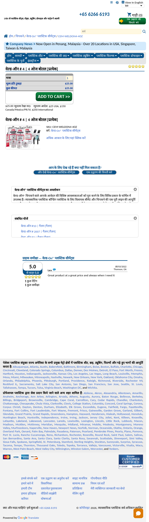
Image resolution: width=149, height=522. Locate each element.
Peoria (119, 431)
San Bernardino (12, 438)
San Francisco (96, 384)
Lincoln (99, 421)
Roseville (88, 435)
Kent (116, 417)
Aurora (96, 396)
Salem (128, 435)
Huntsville (33, 417)
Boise (96, 366)
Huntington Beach (14, 417)
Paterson (75, 431)
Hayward (84, 414)
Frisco (83, 410)
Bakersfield (55, 366)
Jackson (83, 417)
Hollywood (123, 414)
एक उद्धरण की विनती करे (99, 172)
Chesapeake (27, 403)
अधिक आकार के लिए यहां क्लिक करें (66, 138)
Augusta (84, 396)
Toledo (61, 445)
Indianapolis (34, 373)
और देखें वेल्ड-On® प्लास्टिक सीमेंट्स (56, 172)
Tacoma (7, 445)
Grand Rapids (41, 414)
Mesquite (60, 424)
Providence (78, 380)
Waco (139, 445)
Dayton (27, 407)
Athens (73, 396)
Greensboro (58, 414)
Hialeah (110, 414)
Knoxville (137, 417)
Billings (7, 400)
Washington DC (72, 387)
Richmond (104, 380)
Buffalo (115, 366)
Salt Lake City (44, 384)
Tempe (18, 445)
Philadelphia (22, 380)
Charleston (135, 400)
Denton (37, 407)
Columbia (97, 403)
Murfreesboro (19, 428)
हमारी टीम (26, 488)
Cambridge (51, 400)
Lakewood (35, 421)
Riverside (118, 380)
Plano (127, 431)
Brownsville (35, 400)
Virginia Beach (53, 387)
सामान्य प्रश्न (78, 483)
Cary (93, 400)
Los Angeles (81, 373)
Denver (78, 370)
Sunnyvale (113, 442)
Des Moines (91, 370)
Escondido (89, 407)
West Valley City (44, 449)
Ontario (127, 428)
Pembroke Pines (103, 431)
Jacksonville (50, 373)
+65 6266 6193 (94, 14)
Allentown (124, 393)
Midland (73, 424)
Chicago (137, 366)
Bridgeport (20, 400)
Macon (138, 421)
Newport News (67, 428)
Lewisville (73, 421)
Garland (127, 410)
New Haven (50, 428)
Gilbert (138, 410)
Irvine (64, 417)
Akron (98, 393)
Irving (73, 417)
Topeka (71, 445)
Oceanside (106, 428)
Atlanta (34, 366)
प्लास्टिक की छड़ (59, 55)
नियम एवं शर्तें (98, 483)
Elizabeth (61, 407)
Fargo (123, 407)
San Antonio (63, 384)
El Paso (113, 370)
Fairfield (113, 407)
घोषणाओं (46, 499)
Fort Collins (22, 410)
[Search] (111, 31)
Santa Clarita (61, 438)
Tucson (31, 387)
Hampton (72, 414)
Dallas (68, 370)
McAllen (20, 424)
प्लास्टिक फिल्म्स (106, 55)
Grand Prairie (23, 414)
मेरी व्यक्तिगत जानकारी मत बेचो (108, 488)
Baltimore (69, 366)
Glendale (8, 414)
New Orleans (81, 377)
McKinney (33, 424)
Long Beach (110, 373)
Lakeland (21, 421)
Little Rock (112, 421)
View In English (132, 2)
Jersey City (96, 417)
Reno (50, 435)
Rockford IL (10, 384)
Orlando (8, 380)
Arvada (63, 396)
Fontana (8, 410)
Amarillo (137, 393)
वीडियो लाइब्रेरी (48, 493)
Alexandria (110, 393)
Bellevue (125, 396)
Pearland (87, 431)
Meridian (46, 424)
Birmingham (84, 366)
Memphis (136, 373)
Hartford (8, 373)
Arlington (51, 396)
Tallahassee (9, 387)
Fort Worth (126, 370)
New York (96, 377)
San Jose (113, 384)
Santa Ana (30, 438)
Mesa (6, 377)
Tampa (22, 387)
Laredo (61, 421)
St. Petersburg (51, 442)
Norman (93, 428)
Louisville (123, 373)
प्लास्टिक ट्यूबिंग (83, 55)
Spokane (22, 442)
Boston (105, 366)
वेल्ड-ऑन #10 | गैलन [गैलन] (36, 226)
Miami (15, 377)
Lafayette (8, 421)
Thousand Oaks (45, 445)
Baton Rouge (110, 396)
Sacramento (26, 384)
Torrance (82, 445)
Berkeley (137, 396)
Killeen (125, 417)
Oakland (108, 377)
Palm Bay (37, 431)
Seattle (125, 384)
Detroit (103, 370)
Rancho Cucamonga (33, 435)
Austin (44, 366)
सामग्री (19, 55)
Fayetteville (135, 407)
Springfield (35, 442)
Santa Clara (45, 438)
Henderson (98, 414)
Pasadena (62, 431)
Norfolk (82, 428)
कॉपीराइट (84, 508)
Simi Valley (135, 438)
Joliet (108, 417)
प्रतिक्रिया (77, 488)
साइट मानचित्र (79, 478)
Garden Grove (112, 410)
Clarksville (56, 403)
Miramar (85, 424)
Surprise (125, 442)
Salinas (138, 435)
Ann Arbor (37, 396)
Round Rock (102, 435)
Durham (49, 407)
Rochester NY (134, 380)
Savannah (92, 438)
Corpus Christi (11, 407)
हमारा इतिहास (28, 493)
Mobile (96, 424)
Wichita (92, 387)
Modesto (108, 424)
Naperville (35, 428)
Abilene (88, 393)
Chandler (122, 400)
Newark (67, 377)
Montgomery (123, 424)
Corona (138, 403)
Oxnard (26, 431)
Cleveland (22, 370)
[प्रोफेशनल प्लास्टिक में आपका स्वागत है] (37, 15)
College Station (81, 403)
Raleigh (91, 380)
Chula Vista (42, 403)
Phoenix (37, 380)
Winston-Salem (80, 449)
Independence (49, 417)
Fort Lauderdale (40, 410)
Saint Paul (117, 435)
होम (9, 55)
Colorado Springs (39, 370)
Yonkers (113, 449)
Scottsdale (106, 438)
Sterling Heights (83, 442)
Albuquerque (20, 366)
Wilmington (62, 449)
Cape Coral (67, 400)
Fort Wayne (59, 410)
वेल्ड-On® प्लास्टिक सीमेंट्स (65, 130)
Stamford (67, 442)
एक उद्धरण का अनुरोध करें (55, 478)
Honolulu (136, 414)
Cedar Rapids (106, 400)
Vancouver (105, 445)
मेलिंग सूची (78, 493)
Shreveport (120, 438)
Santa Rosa (78, 438)
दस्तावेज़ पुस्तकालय (51, 488)
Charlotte (126, 366)
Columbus (57, 370)
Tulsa (40, 387)
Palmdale (49, 431)
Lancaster (49, 421)
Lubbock (127, 421)
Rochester (75, 435)
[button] (138, 513)
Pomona (137, 431)
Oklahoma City (123, 377)
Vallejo (93, 445)
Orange (138, 428)
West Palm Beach (23, 449)
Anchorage (22, 396)
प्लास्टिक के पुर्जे (15, 60)
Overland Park (11, 431)
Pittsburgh (50, 380)
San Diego (79, 384)
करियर (24, 499)
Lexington (87, 421)
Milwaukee (26, 377)
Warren (7, 449)
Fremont (73, 410)
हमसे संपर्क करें (29, 478)
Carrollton (82, 400)
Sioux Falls (9, 442)
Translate (28, 517)
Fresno (138, 370)
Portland (64, 380)
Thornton (29, 445)
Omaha (138, 377)
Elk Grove (75, 407)
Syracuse (137, 442)
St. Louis (137, 384)
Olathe (117, 428)
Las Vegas (95, 373)
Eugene (101, 407)
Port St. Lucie (11, 435)
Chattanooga (10, 403)
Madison (8, 424)
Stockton (100, 442)
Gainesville (95, 410)
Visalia (130, 445)
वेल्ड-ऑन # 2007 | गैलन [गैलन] (38, 231)
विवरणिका (46, 483)
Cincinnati (9, 370)
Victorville (119, 445)
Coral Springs (124, 403)
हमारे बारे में (27, 483)
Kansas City (65, 373)
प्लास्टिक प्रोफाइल (131, 55)
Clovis (67, 403)
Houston (20, 373)
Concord (110, 403)
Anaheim (8, 396)
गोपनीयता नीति (99, 478)
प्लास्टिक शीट (36, 55)
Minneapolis (42, 377)
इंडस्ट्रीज (33, 60)
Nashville (56, 377)
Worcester (96, 449)
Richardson (61, 435)
